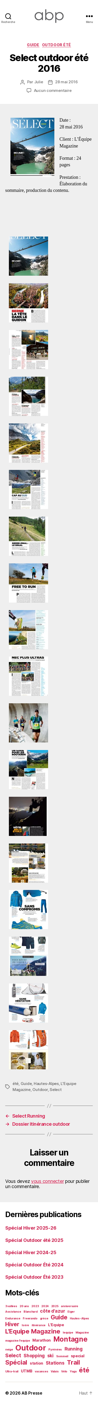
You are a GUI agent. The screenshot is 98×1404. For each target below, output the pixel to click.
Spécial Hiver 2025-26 (30, 1228)
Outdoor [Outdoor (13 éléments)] (30, 1347)
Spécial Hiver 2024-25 (30, 1252)
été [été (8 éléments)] (84, 1370)
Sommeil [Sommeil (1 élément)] (62, 1356)
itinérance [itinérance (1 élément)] (38, 1325)
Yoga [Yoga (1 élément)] (73, 1371)
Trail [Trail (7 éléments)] (73, 1362)
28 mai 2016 (66, 81)
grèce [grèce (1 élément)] (44, 1318)
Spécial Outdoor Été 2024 (34, 1264)
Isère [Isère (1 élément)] (25, 1325)
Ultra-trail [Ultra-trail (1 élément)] (11, 1371)
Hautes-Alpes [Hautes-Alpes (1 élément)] (79, 1318)
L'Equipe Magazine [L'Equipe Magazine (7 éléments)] (32, 1331)
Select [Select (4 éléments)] (13, 1355)
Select (55, 1089)
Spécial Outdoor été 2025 (34, 1240)
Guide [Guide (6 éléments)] (59, 1317)
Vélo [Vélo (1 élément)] (64, 1371)
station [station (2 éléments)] (36, 1363)
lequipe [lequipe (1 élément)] (68, 1332)
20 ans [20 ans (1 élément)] (24, 1306)
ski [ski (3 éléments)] (50, 1355)
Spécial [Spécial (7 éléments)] (16, 1362)
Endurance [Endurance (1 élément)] (12, 1318)
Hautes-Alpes (46, 1083)
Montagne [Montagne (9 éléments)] (70, 1339)
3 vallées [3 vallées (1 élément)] (11, 1306)
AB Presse (31, 1393)
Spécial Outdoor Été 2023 (34, 1277)
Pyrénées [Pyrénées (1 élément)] (55, 1349)
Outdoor (40, 1089)
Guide (33, 45)
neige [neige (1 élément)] (9, 1349)
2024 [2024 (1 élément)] (45, 1306)
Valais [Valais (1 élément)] (55, 1371)
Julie (38, 81)
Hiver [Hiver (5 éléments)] (12, 1324)
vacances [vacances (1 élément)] (41, 1371)
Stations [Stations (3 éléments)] (55, 1363)
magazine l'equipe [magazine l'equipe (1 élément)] (17, 1340)
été (16, 1083)
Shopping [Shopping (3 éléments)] (34, 1355)
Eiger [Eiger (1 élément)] (71, 1311)
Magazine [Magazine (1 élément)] (82, 1332)
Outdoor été (56, 45)
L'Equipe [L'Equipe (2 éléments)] (56, 1325)
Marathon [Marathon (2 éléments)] (41, 1340)
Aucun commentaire (53, 90)
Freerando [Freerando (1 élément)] (30, 1318)
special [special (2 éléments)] (77, 1356)
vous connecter (47, 1181)
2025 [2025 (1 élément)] (55, 1306)
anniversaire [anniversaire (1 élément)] (69, 1306)
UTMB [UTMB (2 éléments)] (26, 1371)
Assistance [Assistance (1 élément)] (13, 1311)
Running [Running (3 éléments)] (74, 1349)
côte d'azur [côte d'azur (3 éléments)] (52, 1311)
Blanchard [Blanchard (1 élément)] (31, 1311)
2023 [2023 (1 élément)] (35, 1306)
